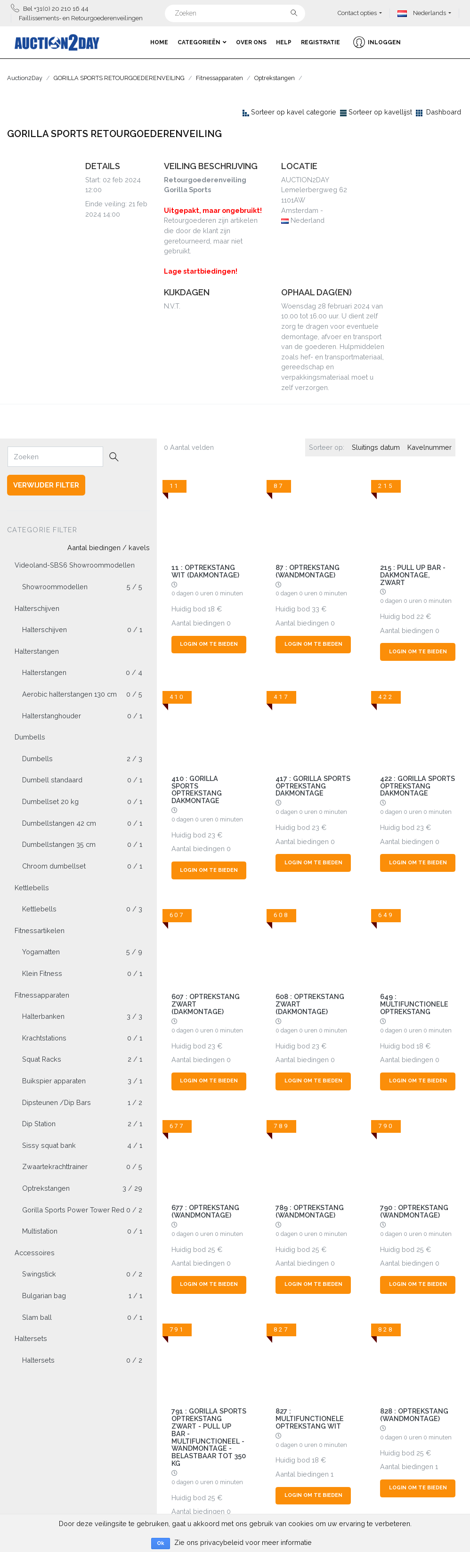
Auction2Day (24, 77)
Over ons (251, 42)
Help (284, 42)
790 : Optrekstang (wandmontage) (414, 1211)
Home (159, 42)
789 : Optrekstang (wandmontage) (310, 1211)
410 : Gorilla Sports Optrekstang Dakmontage (196, 789)
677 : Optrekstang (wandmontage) (205, 1211)
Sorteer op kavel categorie (293, 112)
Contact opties (357, 12)
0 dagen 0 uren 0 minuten (207, 593)
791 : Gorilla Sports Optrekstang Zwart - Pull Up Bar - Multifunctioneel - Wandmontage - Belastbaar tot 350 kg (208, 1437)
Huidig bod (188, 609)
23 (211, 835)
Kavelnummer (429, 447)
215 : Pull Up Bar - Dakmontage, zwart (413, 574)
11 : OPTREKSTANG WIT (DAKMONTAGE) (205, 571)
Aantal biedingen (198, 623)
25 (211, 1249)
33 (315, 609)
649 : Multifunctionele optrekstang (414, 1004)
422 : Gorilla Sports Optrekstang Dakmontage (417, 785)
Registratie (320, 42)
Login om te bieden (209, 644)
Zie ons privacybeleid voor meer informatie (243, 1542)
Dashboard (443, 112)
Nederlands (421, 12)
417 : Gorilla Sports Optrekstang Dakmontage (313, 785)
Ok (160, 1543)
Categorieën (202, 42)
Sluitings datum (376, 447)
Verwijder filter (46, 485)
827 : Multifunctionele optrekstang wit (310, 1418)
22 (420, 616)
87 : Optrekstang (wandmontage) (308, 571)
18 (211, 609)
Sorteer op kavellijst (380, 112)
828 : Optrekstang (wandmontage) (414, 1414)
